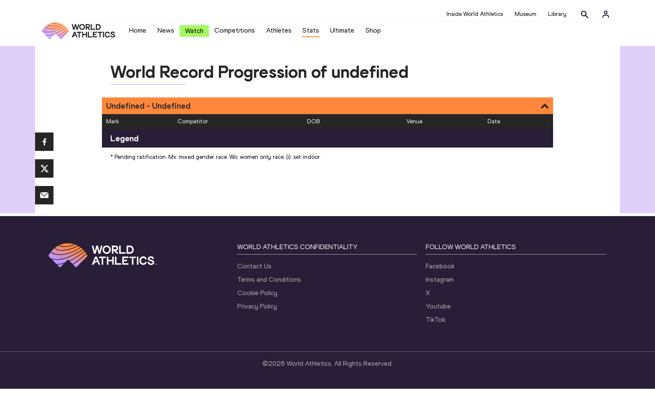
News (165, 34)
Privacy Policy (257, 312)
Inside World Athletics (475, 14)
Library (557, 14)
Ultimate (342, 34)
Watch (194, 34)
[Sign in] (605, 14)
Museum (525, 14)
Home (137, 34)
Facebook (440, 272)
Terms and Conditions (269, 286)
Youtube (438, 312)
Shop (373, 34)
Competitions (234, 34)
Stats (310, 34)
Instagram (440, 286)
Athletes (279, 34)
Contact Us (254, 272)
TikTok (435, 326)
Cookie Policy (257, 299)
